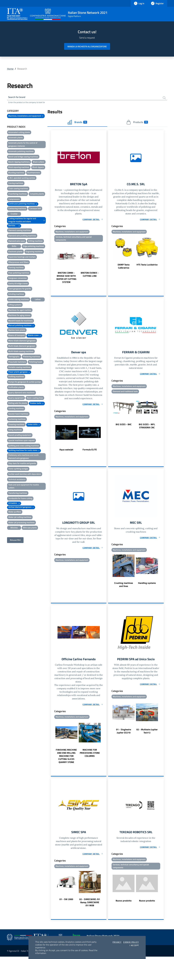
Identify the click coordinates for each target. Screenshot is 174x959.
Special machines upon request (21, 440)
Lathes (38, 299)
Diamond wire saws (16, 241)
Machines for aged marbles (19, 310)
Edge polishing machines (33, 246)
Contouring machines (17, 208)
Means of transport (16, 335)
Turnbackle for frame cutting (20, 498)
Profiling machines (16, 376)
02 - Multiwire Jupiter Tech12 (147, 733)
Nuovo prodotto (124, 903)
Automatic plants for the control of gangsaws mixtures (22, 145)
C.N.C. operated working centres (21, 178)
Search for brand (17, 97)
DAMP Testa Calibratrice (123, 267)
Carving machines (15, 183)
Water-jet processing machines (21, 522)
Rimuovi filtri (15, 540)
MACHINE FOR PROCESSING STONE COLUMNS (90, 755)
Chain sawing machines (18, 188)
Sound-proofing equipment (19, 435)
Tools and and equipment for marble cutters (23, 487)
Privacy (117, 942)
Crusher (14, 214)
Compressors (14, 199)
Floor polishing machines (18, 273)
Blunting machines (16, 172)
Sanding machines (16, 408)
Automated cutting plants (19, 132)
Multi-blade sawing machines (21, 351)
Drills (14, 246)
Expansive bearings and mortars (22, 257)
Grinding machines (16, 294)
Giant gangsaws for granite (19, 289)
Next (105, 264)
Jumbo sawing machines (18, 299)
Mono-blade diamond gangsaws (22, 341)
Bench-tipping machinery (19, 162)
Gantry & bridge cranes (18, 283)
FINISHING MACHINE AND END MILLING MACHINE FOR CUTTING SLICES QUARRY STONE (66, 758)
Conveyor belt (35, 208)
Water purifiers (14, 512)
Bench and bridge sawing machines (23, 157)
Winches (14, 528)
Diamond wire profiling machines (22, 235)
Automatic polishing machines (21, 151)
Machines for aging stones (19, 315)
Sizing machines (15, 430)
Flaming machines (16, 267)
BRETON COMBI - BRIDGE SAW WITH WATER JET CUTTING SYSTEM (66, 278)
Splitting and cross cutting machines (23, 446)
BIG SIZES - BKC (124, 426)
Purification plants (16, 387)
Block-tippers (38, 167)
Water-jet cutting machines (19, 517)
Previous (52, 264)
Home (10, 69)
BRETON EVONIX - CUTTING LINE (90, 275)
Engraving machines (34, 252)
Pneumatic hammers (17, 362)
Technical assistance (17, 479)
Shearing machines (16, 424)
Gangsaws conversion (17, 278)
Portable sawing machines (19, 367)
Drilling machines (35, 241)
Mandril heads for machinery (20, 320)
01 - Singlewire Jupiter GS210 (123, 733)
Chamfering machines (17, 194)
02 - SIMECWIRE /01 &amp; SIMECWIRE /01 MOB (89, 904)
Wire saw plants (30, 528)
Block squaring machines (18, 167)
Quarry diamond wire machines (21, 392)
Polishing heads (35, 362)
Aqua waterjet (66, 451)
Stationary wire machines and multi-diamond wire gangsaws (23, 457)
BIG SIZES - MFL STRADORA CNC (147, 427)
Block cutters (38, 162)
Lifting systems (14, 305)
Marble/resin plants (16, 330)
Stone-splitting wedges (18, 469)
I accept (134, 945)
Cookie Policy (131, 942)
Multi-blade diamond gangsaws (21, 346)
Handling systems (147, 584)
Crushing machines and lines (123, 586)
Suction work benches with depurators (24, 474)
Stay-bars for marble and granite (22, 463)
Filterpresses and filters (18, 262)
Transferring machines (17, 493)
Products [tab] (137, 122)
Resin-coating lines (35, 398)
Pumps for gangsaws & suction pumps (24, 382)
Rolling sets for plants (17, 403)
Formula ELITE (90, 451)
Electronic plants (15, 252)
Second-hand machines (18, 414)
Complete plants (37, 194)
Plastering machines (31, 357)
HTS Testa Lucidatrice (147, 265)
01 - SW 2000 (66, 901)
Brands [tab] (77, 122)
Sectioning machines (17, 419)
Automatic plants (15, 138)
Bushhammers (33, 172)
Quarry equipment (16, 398)
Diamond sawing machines (19, 230)
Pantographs (14, 357)
